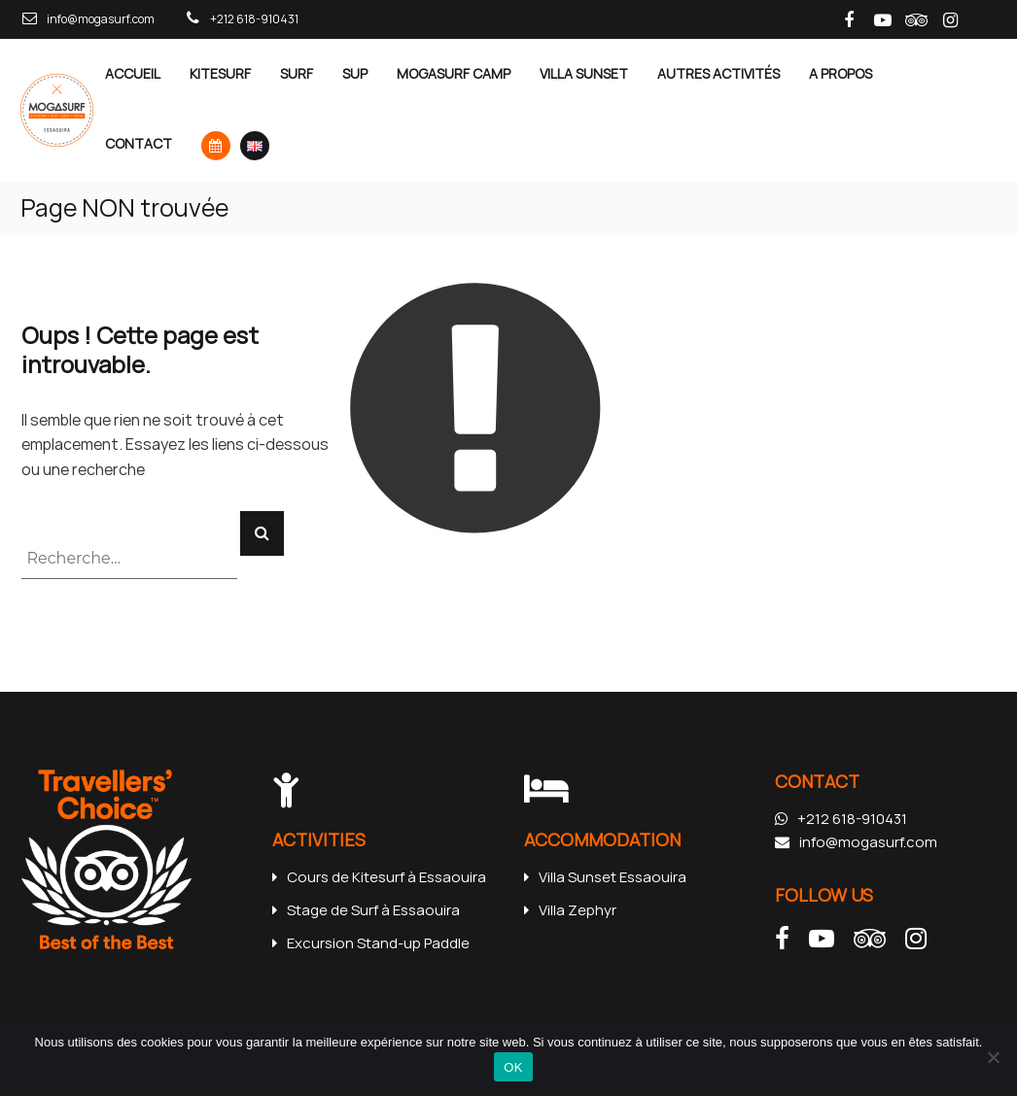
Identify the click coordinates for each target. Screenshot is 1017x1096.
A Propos (840, 73)
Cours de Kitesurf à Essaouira (379, 877)
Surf (296, 73)
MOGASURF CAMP (453, 73)
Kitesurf (220, 73)
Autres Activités (718, 73)
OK (513, 1067)
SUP (355, 73)
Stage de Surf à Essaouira (366, 910)
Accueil (132, 73)
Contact (138, 143)
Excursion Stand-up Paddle (371, 943)
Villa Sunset (584, 73)
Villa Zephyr (570, 910)
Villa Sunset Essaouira (605, 877)
